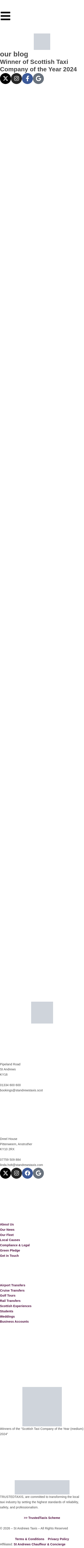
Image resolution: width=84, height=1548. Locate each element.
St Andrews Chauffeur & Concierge (39, 1544)
